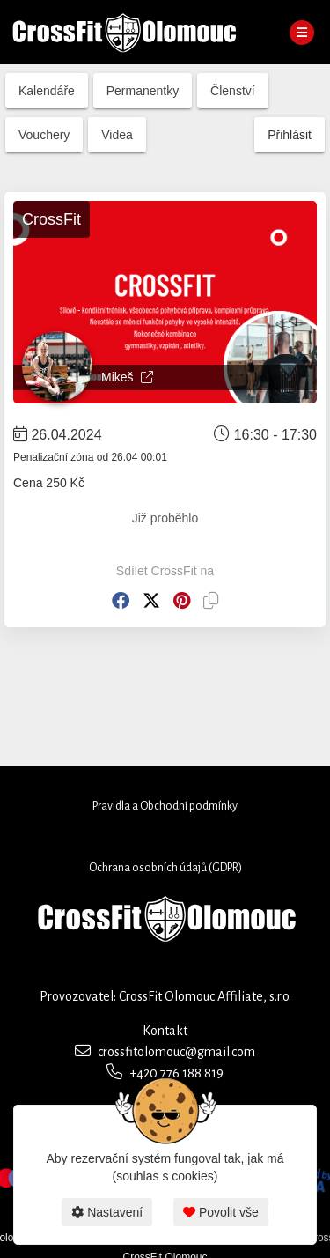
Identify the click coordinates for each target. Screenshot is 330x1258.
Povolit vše (221, 1212)
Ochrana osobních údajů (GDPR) (165, 868)
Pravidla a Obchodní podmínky (165, 806)
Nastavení (107, 1212)
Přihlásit (290, 135)
